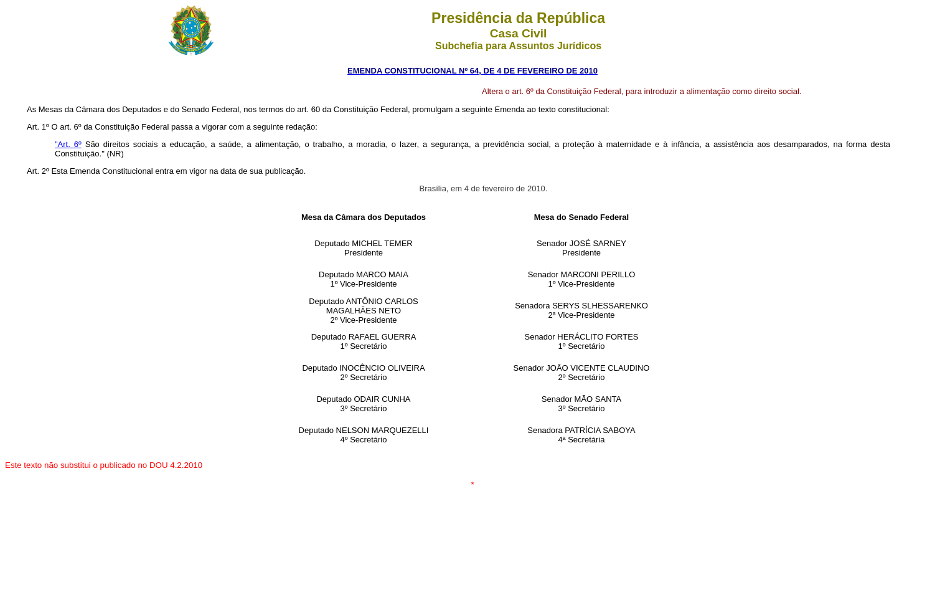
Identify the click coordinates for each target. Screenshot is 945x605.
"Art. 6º (68, 144)
